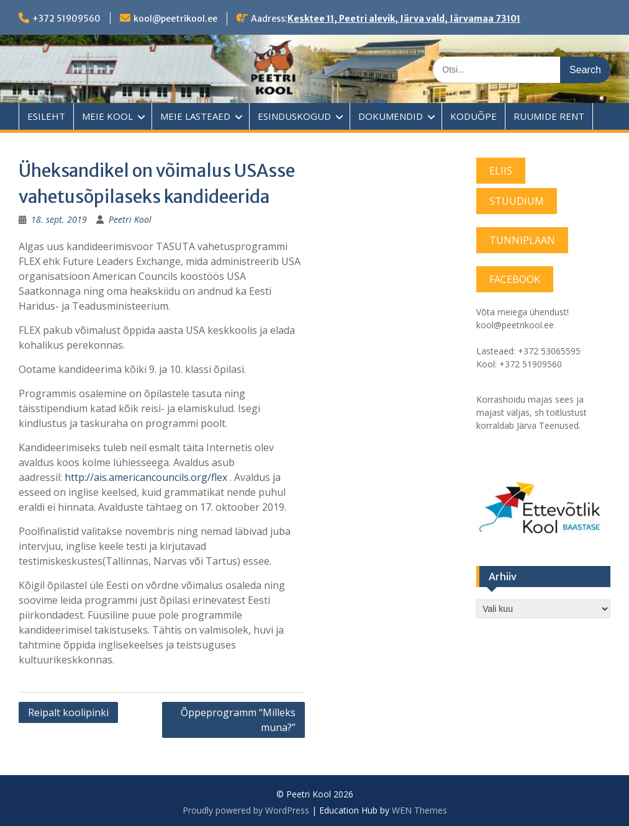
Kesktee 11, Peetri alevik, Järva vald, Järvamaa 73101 (403, 18)
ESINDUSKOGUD (294, 116)
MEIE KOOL (107, 116)
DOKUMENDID (390, 116)
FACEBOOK (514, 279)
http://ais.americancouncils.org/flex (146, 477)
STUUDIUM (516, 201)
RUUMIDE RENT (549, 116)
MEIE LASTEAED (195, 116)
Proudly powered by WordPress (246, 810)
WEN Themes (419, 810)
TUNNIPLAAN (522, 240)
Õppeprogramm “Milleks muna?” (238, 720)
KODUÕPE (473, 116)
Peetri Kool (130, 219)
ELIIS (500, 170)
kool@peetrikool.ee (175, 18)
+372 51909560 (66, 18)
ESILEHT (46, 116)
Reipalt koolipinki (68, 712)
